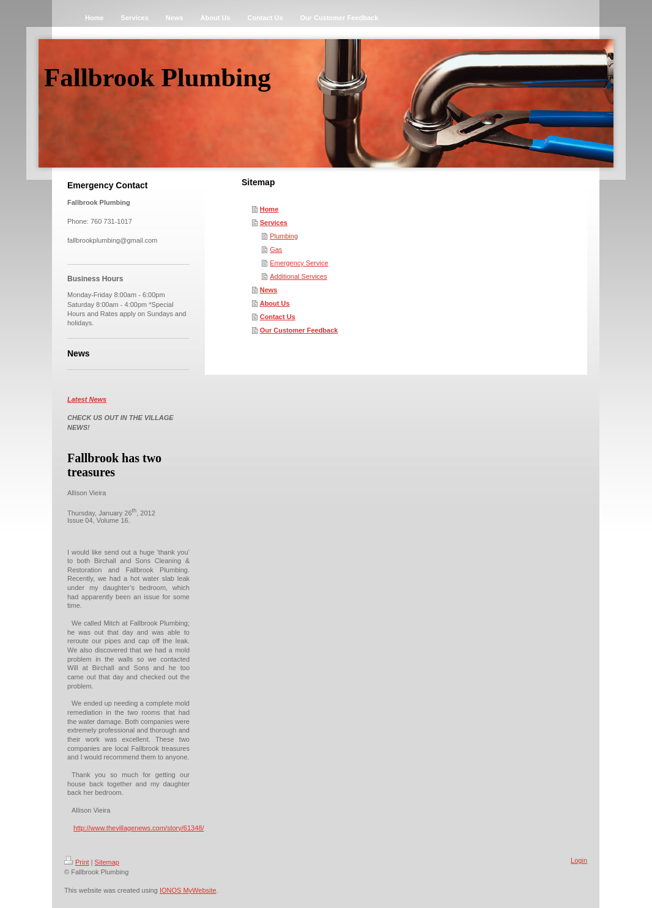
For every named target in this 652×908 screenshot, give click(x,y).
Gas (276, 249)
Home (269, 209)
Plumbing (284, 236)
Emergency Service (299, 263)
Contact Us (277, 316)
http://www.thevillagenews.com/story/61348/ (138, 828)
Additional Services (298, 276)
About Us (275, 303)
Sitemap (107, 862)
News (269, 289)
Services (273, 222)
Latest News (86, 399)
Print (76, 862)
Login (579, 860)
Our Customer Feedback (299, 330)
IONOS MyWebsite (188, 890)
